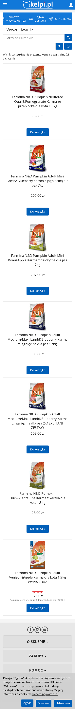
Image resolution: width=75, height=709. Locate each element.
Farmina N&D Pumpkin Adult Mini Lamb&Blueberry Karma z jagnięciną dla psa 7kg (37, 180)
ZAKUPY (37, 655)
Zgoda (27, 703)
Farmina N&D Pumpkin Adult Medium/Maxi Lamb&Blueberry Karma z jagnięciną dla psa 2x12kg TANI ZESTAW (37, 421)
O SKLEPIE (37, 641)
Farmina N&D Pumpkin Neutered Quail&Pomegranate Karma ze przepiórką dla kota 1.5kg (37, 101)
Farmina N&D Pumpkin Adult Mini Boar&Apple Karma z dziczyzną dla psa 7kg (37, 260)
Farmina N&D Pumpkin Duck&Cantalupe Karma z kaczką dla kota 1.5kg (37, 498)
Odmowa (43, 703)
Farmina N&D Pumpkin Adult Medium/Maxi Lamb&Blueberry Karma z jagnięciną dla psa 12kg (37, 339)
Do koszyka (37, 132)
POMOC (37, 670)
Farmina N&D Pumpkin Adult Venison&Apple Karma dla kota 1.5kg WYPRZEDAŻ (37, 577)
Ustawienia (63, 703)
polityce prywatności (44, 694)
